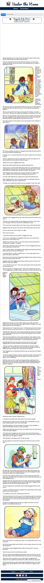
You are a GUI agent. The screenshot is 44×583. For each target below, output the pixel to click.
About (15, 8)
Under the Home (25, 4)
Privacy (22, 571)
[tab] (3, 15)
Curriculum (24, 8)
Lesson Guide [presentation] (9, 14)
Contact (13, 571)
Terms (31, 571)
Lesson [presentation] (3, 14)
